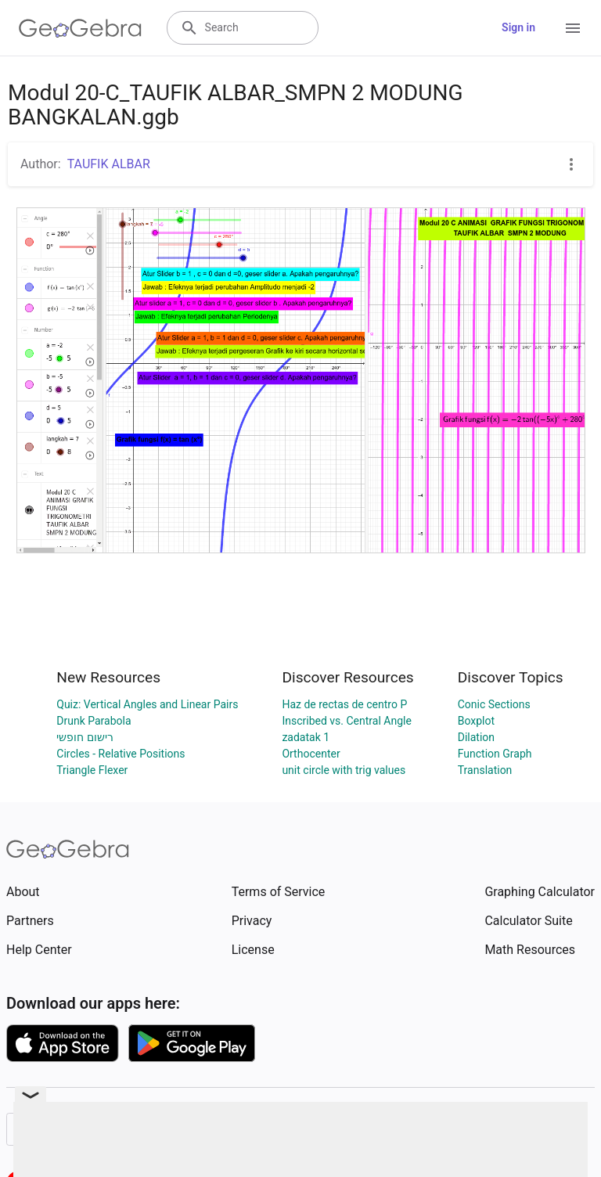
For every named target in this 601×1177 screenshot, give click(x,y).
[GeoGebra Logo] (80, 28)
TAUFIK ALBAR (108, 164)
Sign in (518, 27)
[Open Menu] (572, 28)
